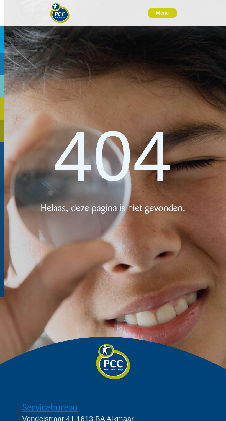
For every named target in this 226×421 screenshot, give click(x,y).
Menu (162, 13)
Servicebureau (50, 407)
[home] (60, 13)
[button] (162, 13)
